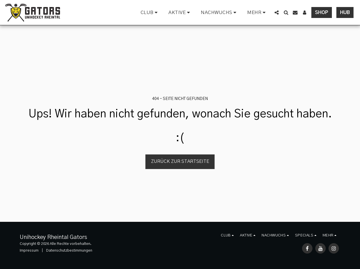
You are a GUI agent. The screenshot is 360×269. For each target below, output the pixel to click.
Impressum (29, 250)
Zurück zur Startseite (180, 161)
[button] (150, 12)
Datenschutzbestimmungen (69, 250)
